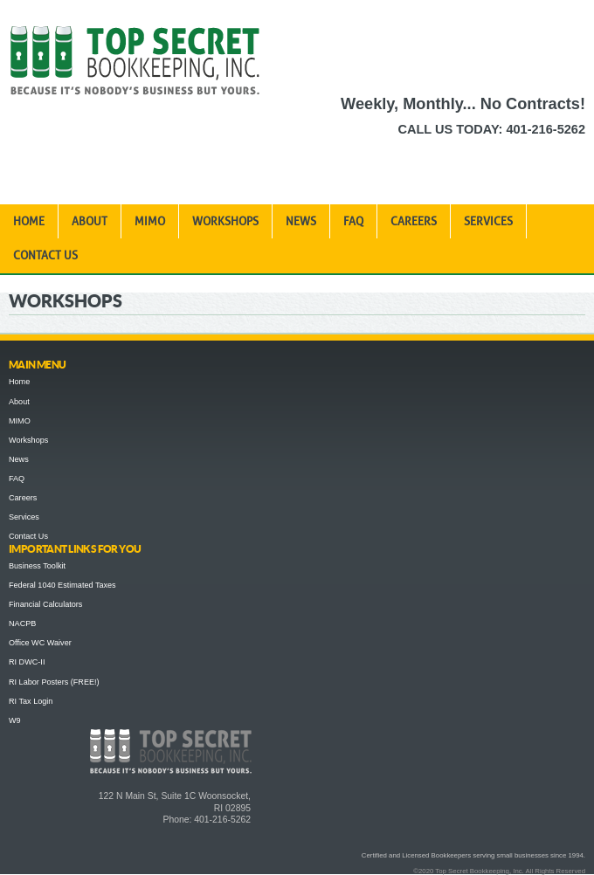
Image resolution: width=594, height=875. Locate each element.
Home (29, 221)
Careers (413, 221)
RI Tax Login (30, 701)
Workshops (225, 221)
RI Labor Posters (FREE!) (54, 682)
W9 (15, 720)
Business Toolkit (37, 566)
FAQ (353, 221)
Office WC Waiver (40, 642)
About (89, 221)
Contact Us (45, 255)
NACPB (22, 623)
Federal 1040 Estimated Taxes (62, 585)
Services (488, 221)
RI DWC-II (27, 662)
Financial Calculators (45, 604)
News (301, 221)
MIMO (150, 221)
